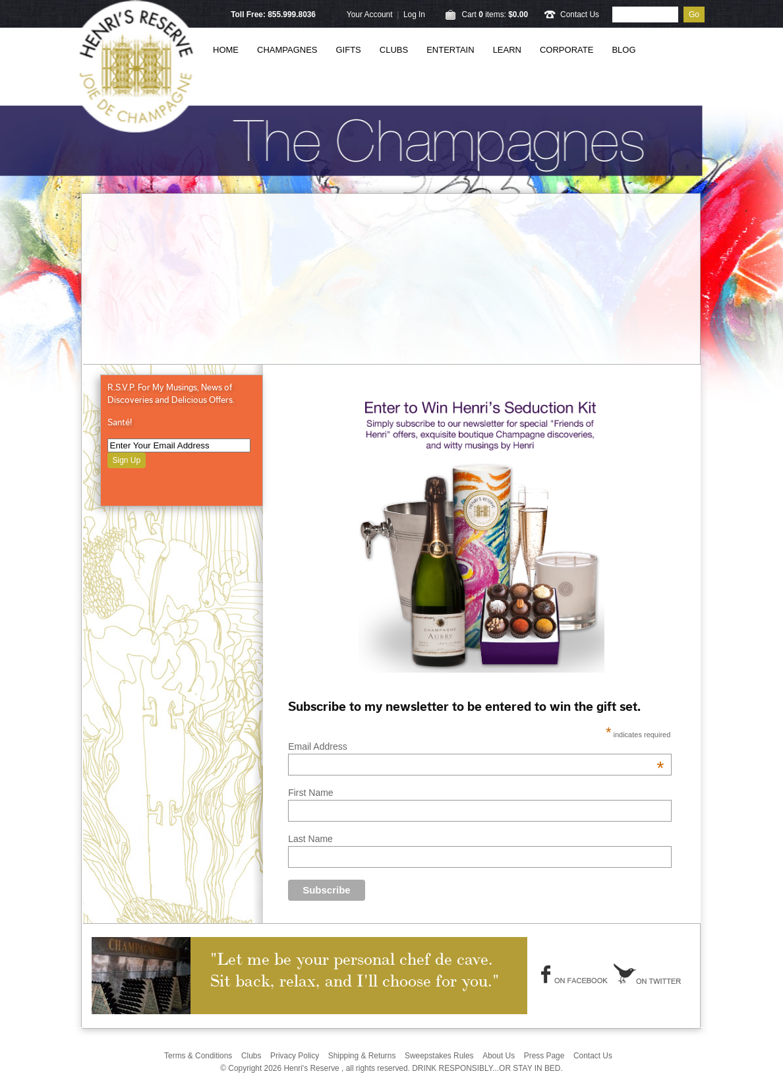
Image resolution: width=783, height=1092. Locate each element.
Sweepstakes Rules (439, 1055)
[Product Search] (645, 14)
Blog (623, 50)
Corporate (566, 50)
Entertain (450, 50)
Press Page (544, 1055)
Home (226, 50)
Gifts (348, 50)
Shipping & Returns (362, 1055)
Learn (507, 50)
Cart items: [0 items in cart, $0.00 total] (494, 14)
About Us (498, 1055)
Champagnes (287, 50)
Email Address (476, 746)
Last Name (310, 839)
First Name (310, 792)
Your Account (370, 14)
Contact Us (579, 14)
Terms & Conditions (198, 1055)
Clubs (394, 50)
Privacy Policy (294, 1055)
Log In (414, 14)
